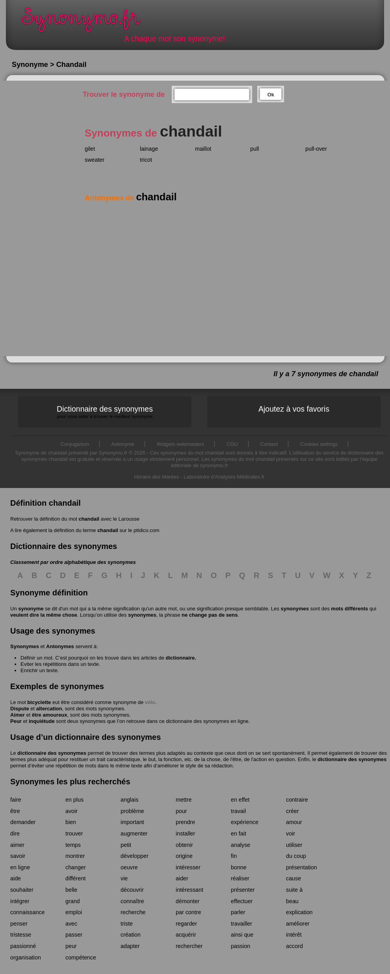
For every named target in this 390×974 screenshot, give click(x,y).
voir (290, 833)
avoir (71, 811)
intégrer (19, 901)
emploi (73, 912)
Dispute (19, 709)
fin (234, 856)
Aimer (17, 715)
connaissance (27, 912)
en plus (74, 800)
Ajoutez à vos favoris (293, 409)
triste (127, 923)
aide (15, 878)
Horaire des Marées (156, 477)
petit (126, 845)
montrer (75, 856)
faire (15, 800)
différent (75, 878)
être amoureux (49, 715)
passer (73, 934)
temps (73, 845)
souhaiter (21, 890)
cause (293, 878)
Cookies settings (319, 444)
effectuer (242, 901)
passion (240, 946)
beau (292, 901)
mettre (184, 800)
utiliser (294, 845)
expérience (244, 822)
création (131, 934)
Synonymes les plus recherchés (70, 781)
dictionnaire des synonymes (51, 753)
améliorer (298, 923)
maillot (203, 149)
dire (15, 833)
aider (182, 878)
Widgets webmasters (180, 444)
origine (184, 856)
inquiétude (42, 721)
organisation (25, 957)
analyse (240, 845)
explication (299, 912)
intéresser (188, 867)
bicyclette (39, 702)
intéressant (189, 890)
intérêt (294, 934)
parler (238, 912)
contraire (297, 800)
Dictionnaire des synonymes (104, 412)
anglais (129, 800)
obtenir (184, 845)
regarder (186, 923)
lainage (149, 149)
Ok (270, 95)
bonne (239, 867)
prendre (185, 822)
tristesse (20, 934)
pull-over (316, 149)
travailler (241, 923)
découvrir (132, 890)
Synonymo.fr (86, 22)
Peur (16, 721)
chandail (88, 519)
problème (132, 811)
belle (71, 890)
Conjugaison (75, 444)
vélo (150, 702)
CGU (232, 444)
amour (294, 822)
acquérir (186, 934)
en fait (238, 833)
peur (71, 946)
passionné (23, 946)
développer (135, 856)
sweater (94, 160)
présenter (242, 890)
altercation (49, 709)
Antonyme (123, 444)
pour (181, 811)
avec (71, 923)
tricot (146, 160)
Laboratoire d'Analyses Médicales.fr (224, 477)
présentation (301, 867)
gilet (90, 149)
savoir (17, 856)
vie (124, 878)
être (15, 811)
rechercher (189, 946)
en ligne (20, 867)
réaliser (240, 878)
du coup (296, 856)
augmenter (134, 833)
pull (254, 149)
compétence (80, 957)
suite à (294, 890)
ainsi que (242, 934)
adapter (130, 946)
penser (19, 923)
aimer (17, 845)
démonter (187, 901)
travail (238, 811)
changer (75, 867)
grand (72, 901)
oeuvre (129, 867)
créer (292, 811)
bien (70, 822)
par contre (188, 912)
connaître (132, 901)
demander (22, 822)
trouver (74, 833)
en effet (240, 800)
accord (294, 946)
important (132, 822)
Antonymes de (131, 198)
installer (185, 833)
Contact (269, 444)
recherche (133, 912)
